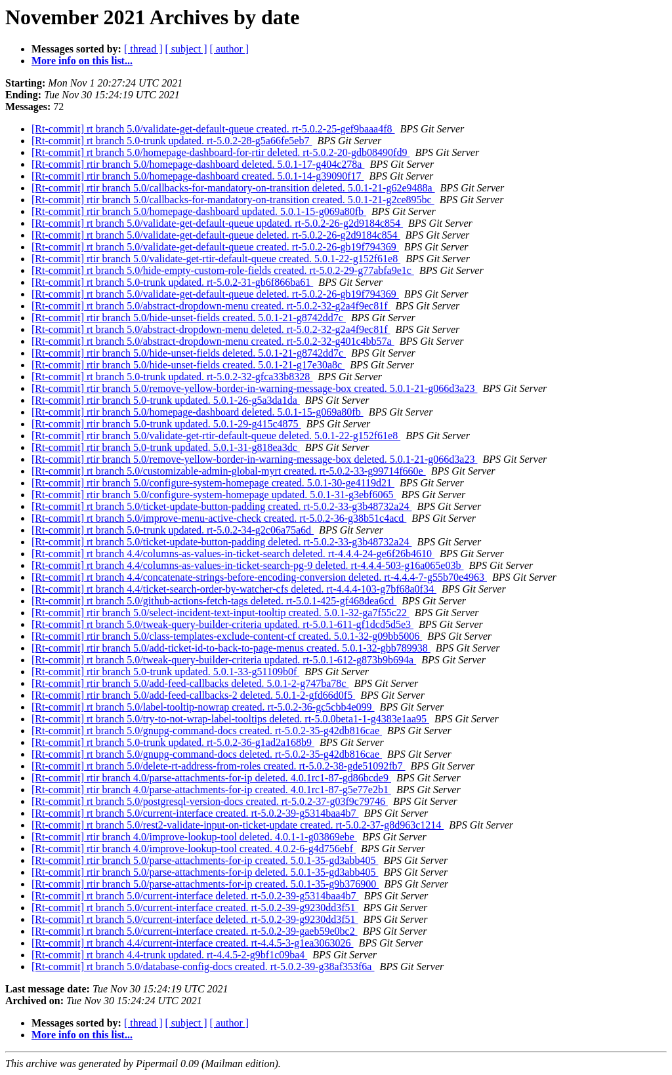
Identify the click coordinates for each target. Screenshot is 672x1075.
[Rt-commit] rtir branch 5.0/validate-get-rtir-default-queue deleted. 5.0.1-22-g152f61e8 (216, 435)
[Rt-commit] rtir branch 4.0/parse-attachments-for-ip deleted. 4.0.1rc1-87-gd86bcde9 (211, 777)
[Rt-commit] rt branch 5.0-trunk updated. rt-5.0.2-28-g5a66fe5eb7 (172, 140)
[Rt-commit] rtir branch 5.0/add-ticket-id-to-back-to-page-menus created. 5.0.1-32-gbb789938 (231, 648)
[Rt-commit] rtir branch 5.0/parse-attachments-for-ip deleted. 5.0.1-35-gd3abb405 (205, 872)
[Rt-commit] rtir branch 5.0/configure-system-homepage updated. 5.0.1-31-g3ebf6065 (214, 494)
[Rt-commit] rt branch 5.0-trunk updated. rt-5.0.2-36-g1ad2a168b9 (173, 742)
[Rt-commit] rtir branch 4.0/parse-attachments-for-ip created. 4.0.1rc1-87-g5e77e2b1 (211, 789)
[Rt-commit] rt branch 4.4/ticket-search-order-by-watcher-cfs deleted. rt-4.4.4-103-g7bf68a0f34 (234, 589)
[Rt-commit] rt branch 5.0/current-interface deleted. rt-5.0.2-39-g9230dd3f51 (195, 919)
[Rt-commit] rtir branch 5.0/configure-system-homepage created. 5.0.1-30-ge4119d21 (213, 482)
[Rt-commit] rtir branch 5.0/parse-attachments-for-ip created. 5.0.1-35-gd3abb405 (205, 860)
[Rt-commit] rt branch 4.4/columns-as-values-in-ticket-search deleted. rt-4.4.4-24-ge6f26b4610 (233, 553)
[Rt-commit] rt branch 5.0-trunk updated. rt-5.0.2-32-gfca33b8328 (172, 376)
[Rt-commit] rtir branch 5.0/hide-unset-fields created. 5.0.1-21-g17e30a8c (188, 364)
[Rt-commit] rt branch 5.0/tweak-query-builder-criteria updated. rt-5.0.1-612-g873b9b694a (224, 659)
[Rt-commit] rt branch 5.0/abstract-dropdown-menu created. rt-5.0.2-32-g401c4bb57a (213, 341)
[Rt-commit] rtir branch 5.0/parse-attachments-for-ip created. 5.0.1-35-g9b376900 (205, 883)
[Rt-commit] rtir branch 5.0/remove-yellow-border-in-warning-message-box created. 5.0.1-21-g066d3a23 (254, 388)
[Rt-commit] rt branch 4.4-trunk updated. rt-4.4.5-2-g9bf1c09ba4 (169, 954)
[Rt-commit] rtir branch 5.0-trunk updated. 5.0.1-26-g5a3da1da (166, 400)
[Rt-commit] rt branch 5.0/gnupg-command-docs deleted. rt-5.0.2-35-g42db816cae (207, 754)
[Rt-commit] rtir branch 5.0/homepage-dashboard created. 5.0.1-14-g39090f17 (198, 176)
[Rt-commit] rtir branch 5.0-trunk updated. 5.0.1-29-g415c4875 (166, 423)
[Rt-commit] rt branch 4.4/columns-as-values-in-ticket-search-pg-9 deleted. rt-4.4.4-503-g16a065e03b (247, 565)
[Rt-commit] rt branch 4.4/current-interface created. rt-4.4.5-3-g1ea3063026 (192, 942)
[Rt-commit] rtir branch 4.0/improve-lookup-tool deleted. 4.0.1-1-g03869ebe (194, 836)
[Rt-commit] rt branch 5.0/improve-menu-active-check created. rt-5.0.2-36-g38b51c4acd (219, 518)
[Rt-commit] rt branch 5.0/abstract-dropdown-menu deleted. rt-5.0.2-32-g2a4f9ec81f (211, 329)
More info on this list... (82, 60)
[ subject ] (186, 48)
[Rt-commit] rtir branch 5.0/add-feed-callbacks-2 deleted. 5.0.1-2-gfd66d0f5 (193, 695)
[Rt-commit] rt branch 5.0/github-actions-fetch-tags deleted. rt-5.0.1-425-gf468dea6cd (214, 600)
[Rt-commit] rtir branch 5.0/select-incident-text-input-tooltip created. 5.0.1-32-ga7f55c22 (221, 612)
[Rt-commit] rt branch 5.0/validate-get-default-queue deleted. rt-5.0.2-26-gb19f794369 (215, 294)
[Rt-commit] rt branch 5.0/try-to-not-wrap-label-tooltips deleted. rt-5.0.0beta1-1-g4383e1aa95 (230, 718)
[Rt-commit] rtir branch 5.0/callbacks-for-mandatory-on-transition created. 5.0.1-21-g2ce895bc (233, 199)
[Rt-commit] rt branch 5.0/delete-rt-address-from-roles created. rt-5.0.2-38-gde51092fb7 (219, 766)
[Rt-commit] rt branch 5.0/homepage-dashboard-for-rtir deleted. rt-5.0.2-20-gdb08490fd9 (221, 152)
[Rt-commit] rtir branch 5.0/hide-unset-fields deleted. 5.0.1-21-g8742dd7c (189, 353)
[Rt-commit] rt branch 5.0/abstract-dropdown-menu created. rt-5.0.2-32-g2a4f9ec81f (211, 305)
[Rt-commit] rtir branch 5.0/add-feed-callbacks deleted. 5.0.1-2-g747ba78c (190, 683)
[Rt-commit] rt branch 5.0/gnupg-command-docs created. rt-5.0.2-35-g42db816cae (207, 730)
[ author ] (229, 48)
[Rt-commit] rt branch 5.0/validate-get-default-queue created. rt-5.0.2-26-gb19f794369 (215, 246)
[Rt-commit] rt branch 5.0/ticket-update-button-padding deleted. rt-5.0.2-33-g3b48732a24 (221, 541)
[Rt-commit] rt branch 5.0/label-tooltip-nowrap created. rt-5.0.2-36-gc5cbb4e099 (203, 707)
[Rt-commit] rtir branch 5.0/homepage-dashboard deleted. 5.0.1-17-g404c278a (198, 164)
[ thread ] (143, 48)
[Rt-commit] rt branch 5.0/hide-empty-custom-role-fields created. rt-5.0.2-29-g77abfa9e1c (223, 270)
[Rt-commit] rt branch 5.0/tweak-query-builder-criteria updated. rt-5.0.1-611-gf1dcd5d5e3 (222, 624)
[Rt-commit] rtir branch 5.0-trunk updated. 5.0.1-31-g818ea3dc (166, 447)
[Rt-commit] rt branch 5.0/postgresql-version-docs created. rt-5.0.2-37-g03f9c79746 (210, 801)
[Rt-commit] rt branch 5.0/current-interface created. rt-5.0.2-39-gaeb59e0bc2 (195, 931)
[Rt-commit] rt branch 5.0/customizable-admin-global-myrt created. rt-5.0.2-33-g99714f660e (229, 471)
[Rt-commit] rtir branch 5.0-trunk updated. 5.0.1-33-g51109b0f (165, 671)
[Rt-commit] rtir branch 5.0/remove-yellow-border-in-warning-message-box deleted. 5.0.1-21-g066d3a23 (254, 459)
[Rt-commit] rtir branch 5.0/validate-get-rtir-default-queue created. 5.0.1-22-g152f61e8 (216, 258)
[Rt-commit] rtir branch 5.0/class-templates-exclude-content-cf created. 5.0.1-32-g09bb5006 (227, 636)
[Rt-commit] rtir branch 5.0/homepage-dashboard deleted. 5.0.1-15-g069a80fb (198, 412)
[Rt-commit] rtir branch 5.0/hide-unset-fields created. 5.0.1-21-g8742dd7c (189, 317)
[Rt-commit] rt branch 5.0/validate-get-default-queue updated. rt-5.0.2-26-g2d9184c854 (217, 223)
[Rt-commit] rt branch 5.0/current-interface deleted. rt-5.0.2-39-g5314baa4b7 (195, 895)
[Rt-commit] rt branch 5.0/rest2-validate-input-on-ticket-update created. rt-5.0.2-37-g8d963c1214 (238, 825)
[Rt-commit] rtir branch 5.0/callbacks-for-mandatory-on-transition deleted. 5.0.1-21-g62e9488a (233, 187)
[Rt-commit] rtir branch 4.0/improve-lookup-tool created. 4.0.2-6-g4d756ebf (194, 848)
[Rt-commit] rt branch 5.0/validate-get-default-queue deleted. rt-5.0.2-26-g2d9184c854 (216, 235)
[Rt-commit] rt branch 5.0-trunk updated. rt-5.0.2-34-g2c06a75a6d (173, 530)
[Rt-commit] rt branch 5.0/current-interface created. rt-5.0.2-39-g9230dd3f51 (195, 907)
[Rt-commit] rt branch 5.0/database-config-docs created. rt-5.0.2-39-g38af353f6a (203, 966)
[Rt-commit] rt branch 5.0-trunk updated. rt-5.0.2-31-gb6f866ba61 (172, 282)
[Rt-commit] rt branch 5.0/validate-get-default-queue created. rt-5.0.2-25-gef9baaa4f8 (213, 128)
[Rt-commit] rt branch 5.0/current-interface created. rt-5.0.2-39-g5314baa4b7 (195, 813)
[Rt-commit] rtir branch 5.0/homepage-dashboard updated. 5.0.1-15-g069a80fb (199, 211)
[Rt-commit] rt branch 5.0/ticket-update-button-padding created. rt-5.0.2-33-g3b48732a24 (221, 506)
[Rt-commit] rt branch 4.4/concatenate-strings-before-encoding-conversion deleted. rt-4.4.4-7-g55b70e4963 (259, 577)
